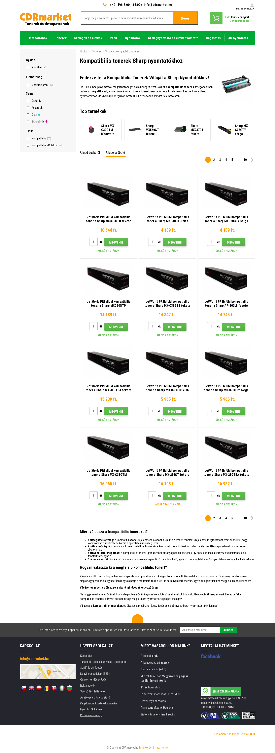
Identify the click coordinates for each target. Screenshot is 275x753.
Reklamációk (87, 685)
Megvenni (116, 242)
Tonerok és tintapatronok (153, 747)
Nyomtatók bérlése (91, 709)
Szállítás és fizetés (91, 667)
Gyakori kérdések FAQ (93, 679)
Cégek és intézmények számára (98, 703)
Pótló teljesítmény (91, 715)
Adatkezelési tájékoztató (95, 697)
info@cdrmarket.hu (158, 5)
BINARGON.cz (247, 734)
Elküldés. (228, 630)
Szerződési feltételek (92, 691)
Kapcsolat (86, 656)
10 (245, 160)
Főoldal (84, 51)
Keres (185, 18)
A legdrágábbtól (90, 153)
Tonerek (96, 51)
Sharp (108, 51)
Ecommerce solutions (226, 734)
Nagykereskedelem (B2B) (95, 674)
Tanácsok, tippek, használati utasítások (103, 662)
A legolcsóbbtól (116, 153)
